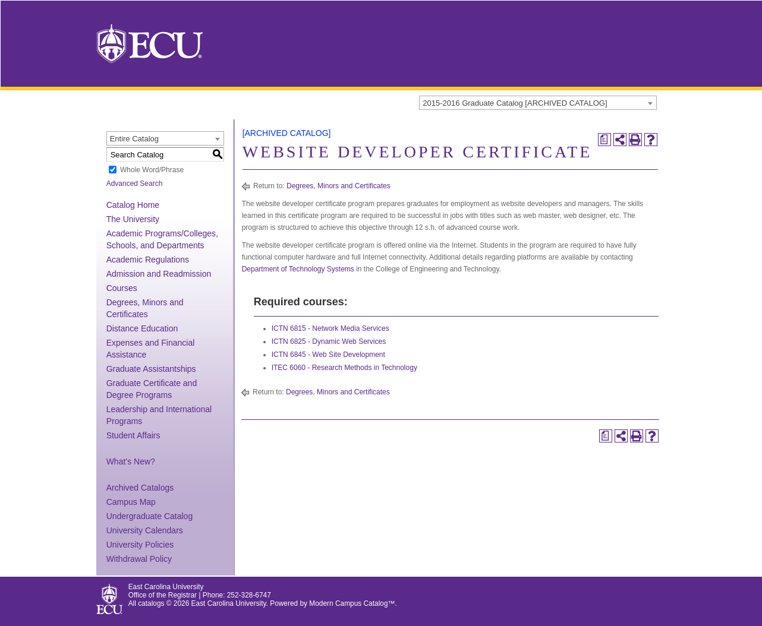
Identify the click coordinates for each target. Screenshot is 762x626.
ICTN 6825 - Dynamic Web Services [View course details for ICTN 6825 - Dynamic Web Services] (329, 341)
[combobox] (538, 103)
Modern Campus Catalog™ (352, 603)
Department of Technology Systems (298, 269)
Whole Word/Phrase (152, 170)
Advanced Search (134, 183)
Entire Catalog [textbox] (134, 138)
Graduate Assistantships (151, 369)
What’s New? (130, 461)
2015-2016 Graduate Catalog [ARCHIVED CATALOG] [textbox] (515, 103)
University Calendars (144, 530)
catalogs (151, 603)
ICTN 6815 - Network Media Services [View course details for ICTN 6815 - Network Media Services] (330, 328)
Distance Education (142, 328)
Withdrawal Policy (139, 559)
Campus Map (131, 502)
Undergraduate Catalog (149, 516)
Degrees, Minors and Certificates (338, 186)
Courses (121, 288)
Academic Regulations (147, 259)
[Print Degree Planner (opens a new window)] (604, 139)
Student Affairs (133, 435)
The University (132, 219)
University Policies (140, 544)
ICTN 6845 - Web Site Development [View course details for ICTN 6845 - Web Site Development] (328, 354)
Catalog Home (133, 205)
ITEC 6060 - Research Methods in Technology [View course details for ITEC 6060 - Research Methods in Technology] (344, 367)
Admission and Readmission (159, 274)
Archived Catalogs (140, 487)
